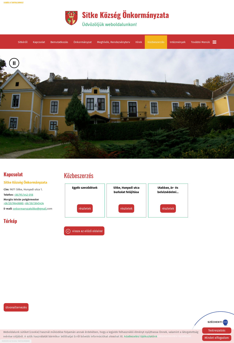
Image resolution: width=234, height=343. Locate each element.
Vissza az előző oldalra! (87, 231)
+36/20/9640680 (13, 203)
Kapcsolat (39, 42)
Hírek (138, 42)
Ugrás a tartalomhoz (13, 3)
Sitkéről (22, 42)
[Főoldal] (71, 18)
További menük (203, 42)
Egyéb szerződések (84, 187)
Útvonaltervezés (16, 307)
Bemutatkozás (59, 42)
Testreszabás (216, 330)
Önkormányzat (82, 42)
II (14, 63)
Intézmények (178, 42)
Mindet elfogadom (217, 338)
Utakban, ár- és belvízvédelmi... (168, 190)
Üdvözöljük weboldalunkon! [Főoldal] (125, 18)
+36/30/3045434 (34, 203)
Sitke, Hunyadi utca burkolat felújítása (126, 190)
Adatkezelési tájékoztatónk (140, 336)
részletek (85, 208)
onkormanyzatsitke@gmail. (30, 208)
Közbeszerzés (156, 42)
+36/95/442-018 (23, 194)
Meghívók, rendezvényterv (113, 42)
